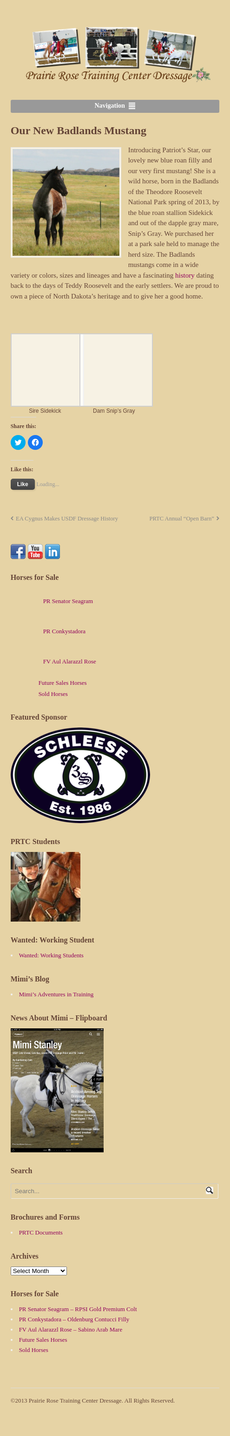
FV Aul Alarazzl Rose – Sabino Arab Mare (71, 1329)
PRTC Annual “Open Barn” (181, 518)
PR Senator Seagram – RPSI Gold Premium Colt (78, 1309)
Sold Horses (53, 693)
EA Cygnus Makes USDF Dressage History (67, 518)
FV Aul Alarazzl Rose (53, 661)
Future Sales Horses (63, 682)
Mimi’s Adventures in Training (56, 994)
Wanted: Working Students (51, 955)
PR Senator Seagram (52, 601)
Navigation (110, 105)
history (185, 275)
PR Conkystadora (48, 631)
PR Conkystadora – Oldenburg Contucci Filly (74, 1319)
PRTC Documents (41, 1232)
